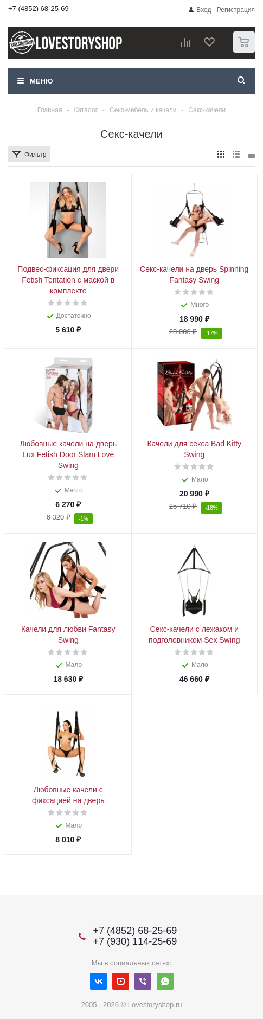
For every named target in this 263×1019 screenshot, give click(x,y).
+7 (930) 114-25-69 (135, 941)
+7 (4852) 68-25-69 (38, 8)
